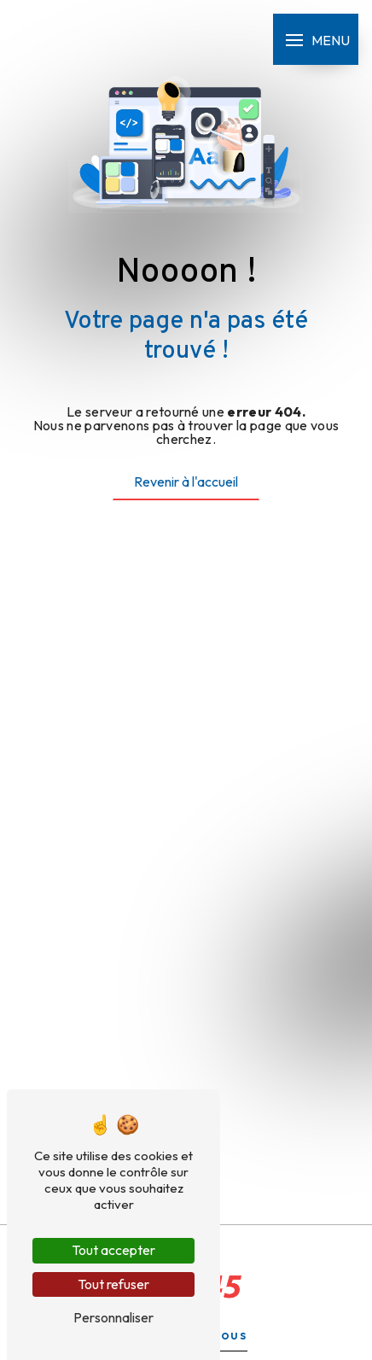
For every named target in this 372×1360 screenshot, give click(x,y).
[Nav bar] (315, 39)
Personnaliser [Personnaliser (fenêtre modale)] (113, 1317)
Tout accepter (113, 1249)
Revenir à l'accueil (186, 481)
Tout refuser (113, 1284)
